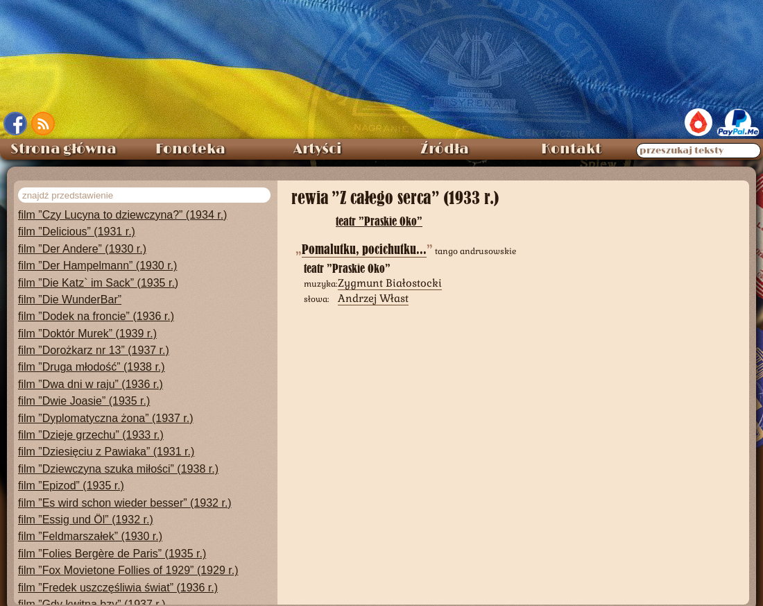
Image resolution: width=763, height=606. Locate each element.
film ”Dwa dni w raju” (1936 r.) (90, 370)
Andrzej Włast (373, 284)
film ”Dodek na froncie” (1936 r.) (96, 302)
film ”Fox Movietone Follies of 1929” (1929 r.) (128, 556)
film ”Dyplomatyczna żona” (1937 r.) (106, 404)
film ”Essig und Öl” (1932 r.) (85, 506)
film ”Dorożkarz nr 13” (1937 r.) (93, 336)
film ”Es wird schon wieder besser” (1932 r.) (125, 489)
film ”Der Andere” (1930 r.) (82, 235)
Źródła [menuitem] (444, 135)
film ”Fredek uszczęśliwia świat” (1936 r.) (118, 574)
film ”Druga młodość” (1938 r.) (91, 353)
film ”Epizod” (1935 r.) (71, 472)
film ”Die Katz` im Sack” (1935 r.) (98, 269)
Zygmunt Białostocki (390, 269)
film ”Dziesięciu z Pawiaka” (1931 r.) (106, 438)
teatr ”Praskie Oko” (379, 207)
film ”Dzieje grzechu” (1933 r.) (91, 421)
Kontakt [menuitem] (571, 135)
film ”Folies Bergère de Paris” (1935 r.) (112, 540)
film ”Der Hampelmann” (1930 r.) (97, 252)
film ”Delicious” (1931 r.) (76, 218)
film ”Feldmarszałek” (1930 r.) (90, 522)
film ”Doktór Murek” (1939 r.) (87, 320)
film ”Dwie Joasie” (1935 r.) (84, 387)
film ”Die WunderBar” (69, 286)
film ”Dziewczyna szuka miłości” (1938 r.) (118, 455)
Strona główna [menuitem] (63, 135)
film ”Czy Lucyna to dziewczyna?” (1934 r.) (122, 201)
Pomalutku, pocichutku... (364, 235)
